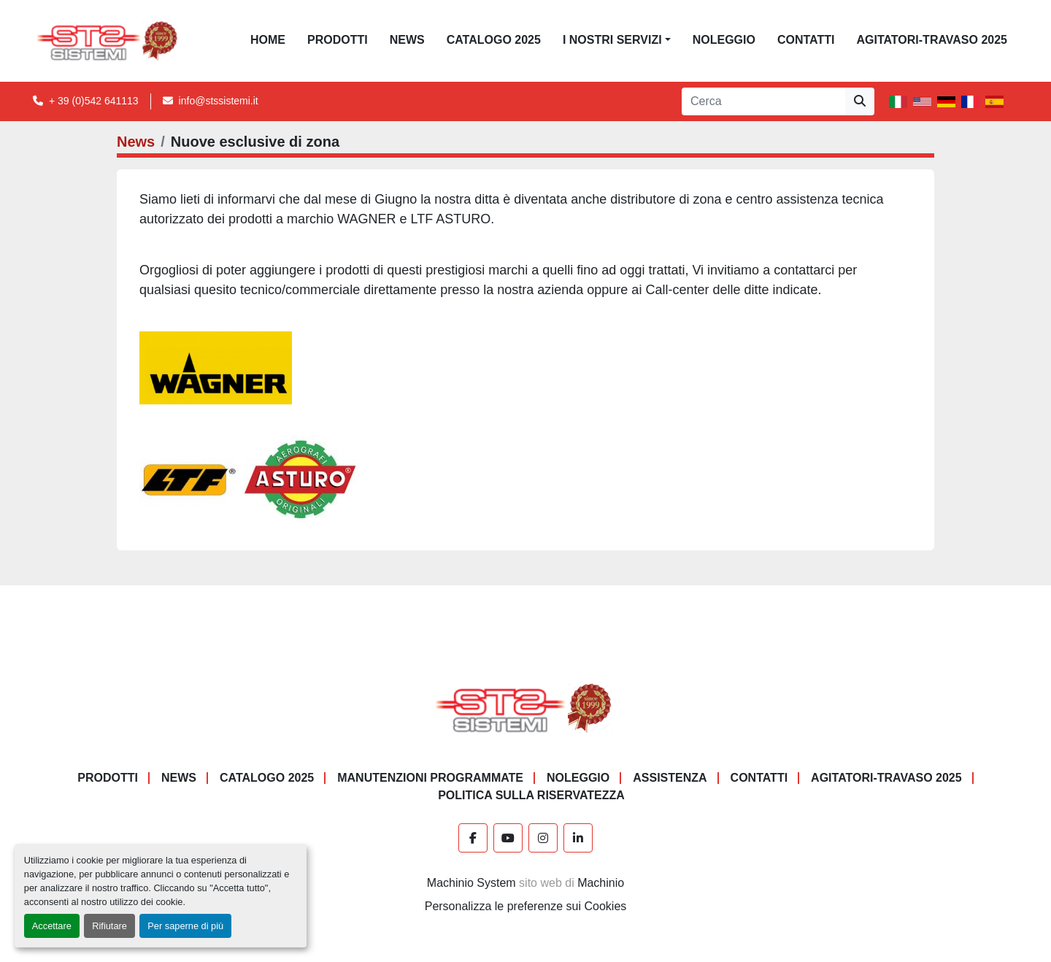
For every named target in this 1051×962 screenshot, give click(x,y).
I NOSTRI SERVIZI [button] (612, 40)
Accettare (52, 925)
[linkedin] (578, 838)
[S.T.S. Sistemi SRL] (526, 707)
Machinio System (471, 883)
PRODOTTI (337, 40)
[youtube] (508, 838)
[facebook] (473, 838)
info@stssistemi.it (218, 101)
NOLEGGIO (724, 40)
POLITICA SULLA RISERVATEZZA (531, 795)
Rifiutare (109, 925)
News (407, 40)
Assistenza (670, 777)
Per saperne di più (185, 925)
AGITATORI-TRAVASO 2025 (931, 40)
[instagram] (543, 838)
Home (267, 40)
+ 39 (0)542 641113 (94, 101)
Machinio (600, 883)
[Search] (763, 101)
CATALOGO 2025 (494, 40)
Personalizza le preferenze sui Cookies (526, 906)
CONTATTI (806, 40)
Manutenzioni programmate (430, 777)
